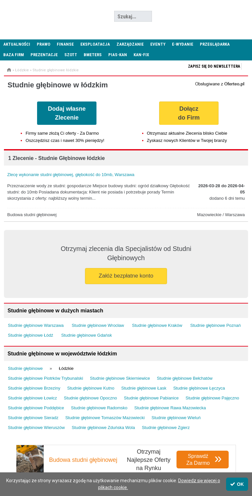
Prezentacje (44, 54)
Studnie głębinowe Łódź (30, 335)
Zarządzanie (130, 44)
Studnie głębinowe (25, 368)
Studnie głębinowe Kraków (157, 325)
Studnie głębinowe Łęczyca (199, 388)
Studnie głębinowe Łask (143, 388)
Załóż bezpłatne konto (126, 276)
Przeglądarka (215, 44)
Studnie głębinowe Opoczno (90, 397)
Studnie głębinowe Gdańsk (86, 335)
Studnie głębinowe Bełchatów (185, 378)
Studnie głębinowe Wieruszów (36, 427)
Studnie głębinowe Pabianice (151, 397)
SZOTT (70, 54)
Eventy (157, 44)
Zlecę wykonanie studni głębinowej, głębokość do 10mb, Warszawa (71, 174)
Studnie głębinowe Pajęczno (212, 397)
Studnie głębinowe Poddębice (36, 407)
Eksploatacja (95, 44)
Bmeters (93, 54)
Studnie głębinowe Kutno (91, 388)
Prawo (43, 44)
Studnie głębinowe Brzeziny (34, 388)
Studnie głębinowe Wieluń (176, 417)
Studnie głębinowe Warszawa (36, 325)
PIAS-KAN (117, 54)
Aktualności (16, 44)
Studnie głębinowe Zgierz (166, 427)
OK (237, 484)
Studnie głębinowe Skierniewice (120, 378)
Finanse (65, 44)
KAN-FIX (141, 54)
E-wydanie (182, 44)
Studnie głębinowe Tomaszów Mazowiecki (105, 417)
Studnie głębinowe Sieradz (33, 417)
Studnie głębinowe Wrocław (98, 325)
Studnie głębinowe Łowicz (32, 397)
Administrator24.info (49, 16)
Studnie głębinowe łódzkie (55, 70)
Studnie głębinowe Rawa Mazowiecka (170, 407)
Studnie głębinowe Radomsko (99, 407)
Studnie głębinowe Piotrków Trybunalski (45, 378)
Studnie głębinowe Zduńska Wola (103, 427)
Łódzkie (22, 70)
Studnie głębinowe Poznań (215, 325)
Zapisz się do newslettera (214, 66)
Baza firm (13, 54)
